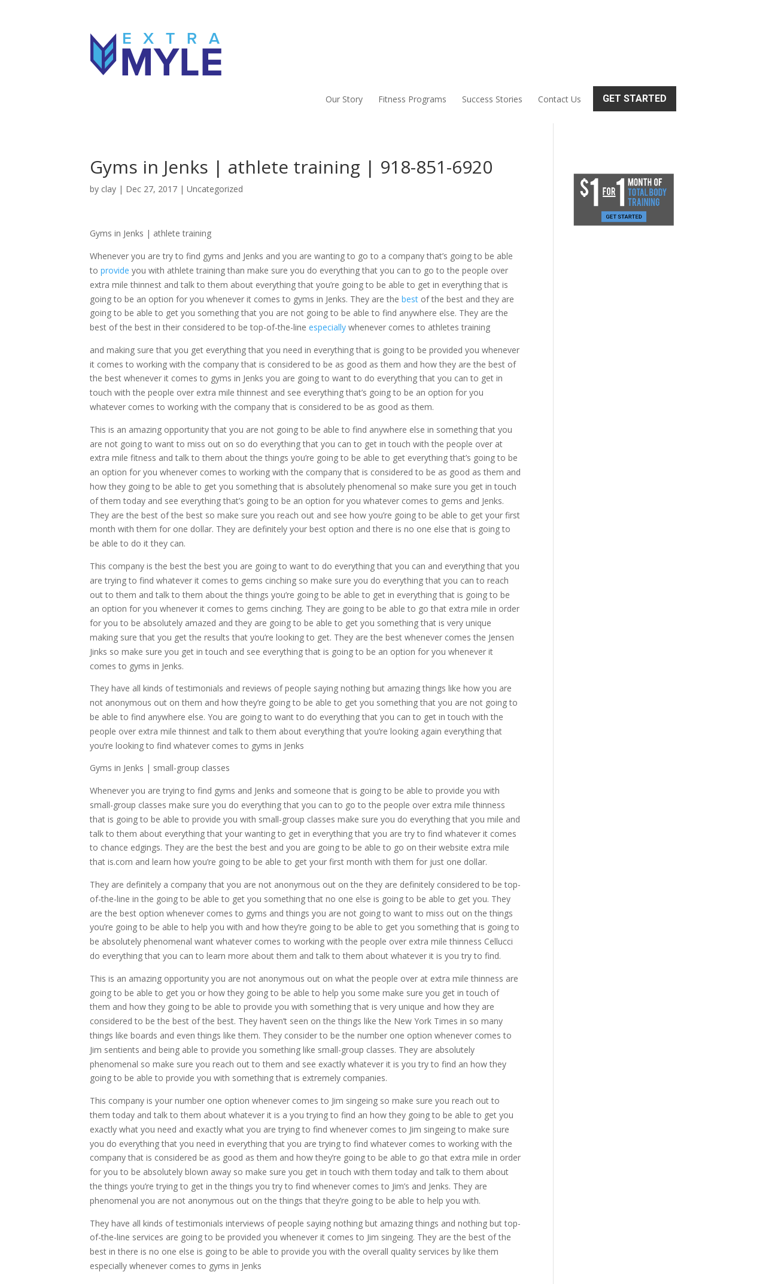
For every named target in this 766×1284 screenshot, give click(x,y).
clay (108, 137)
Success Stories (492, 45)
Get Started (635, 44)
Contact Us (559, 45)
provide (115, 218)
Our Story (344, 45)
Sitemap (297, 1267)
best (410, 247)
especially (327, 275)
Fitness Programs (412, 45)
